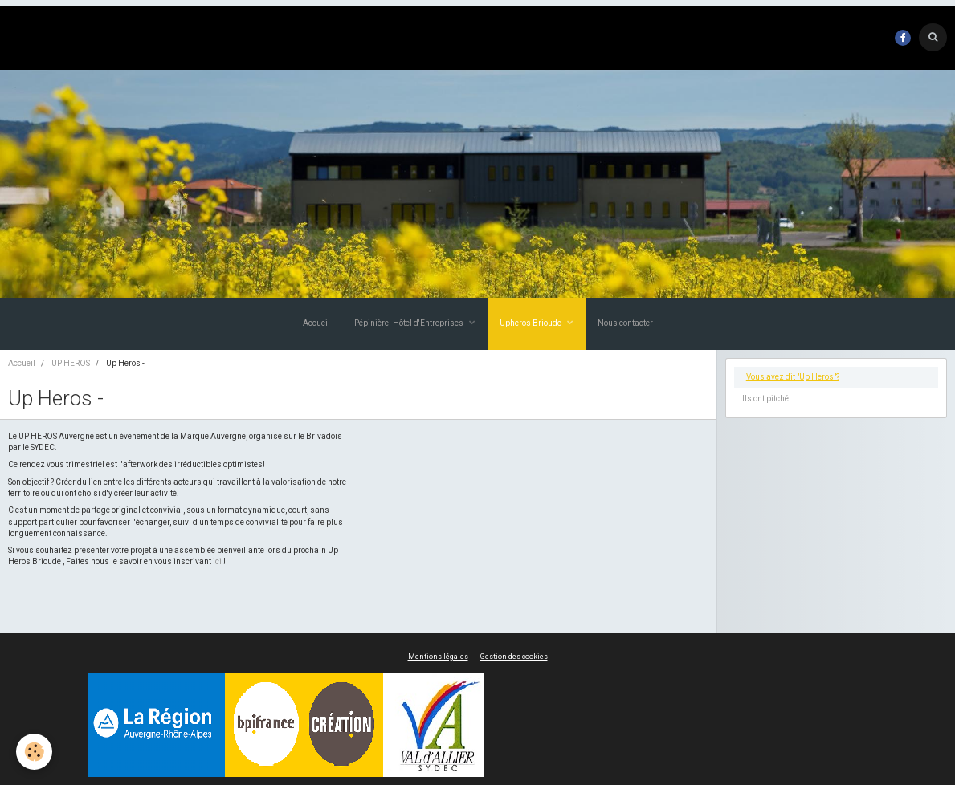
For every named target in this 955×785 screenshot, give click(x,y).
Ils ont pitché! (766, 398)
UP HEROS (70, 363)
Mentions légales (438, 657)
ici (217, 561)
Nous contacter (625, 323)
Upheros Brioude (531, 323)
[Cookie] (34, 752)
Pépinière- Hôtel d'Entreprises (409, 323)
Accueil (316, 323)
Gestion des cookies (514, 657)
